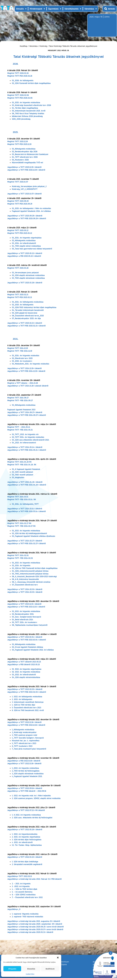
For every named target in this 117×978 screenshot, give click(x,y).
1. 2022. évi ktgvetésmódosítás (24, 834)
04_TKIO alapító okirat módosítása (26, 246)
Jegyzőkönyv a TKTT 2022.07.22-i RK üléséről (26, 810)
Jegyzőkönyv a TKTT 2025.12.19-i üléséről (24, 167)
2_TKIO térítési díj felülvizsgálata (25, 771)
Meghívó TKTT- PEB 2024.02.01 (20, 558)
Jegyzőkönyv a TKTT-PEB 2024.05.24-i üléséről (26, 450)
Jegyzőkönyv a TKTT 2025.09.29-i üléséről (24, 215)
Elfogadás (12, 969)
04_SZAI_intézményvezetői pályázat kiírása (30, 571)
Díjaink (64, 964)
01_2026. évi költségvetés (22, 80)
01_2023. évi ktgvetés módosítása (26, 530)
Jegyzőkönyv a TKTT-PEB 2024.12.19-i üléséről (26, 371)
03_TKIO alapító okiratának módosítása (28, 278)
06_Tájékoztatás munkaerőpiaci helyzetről (29, 625)
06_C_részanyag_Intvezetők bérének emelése (31, 582)
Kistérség (43, 46)
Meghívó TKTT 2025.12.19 (17, 141)
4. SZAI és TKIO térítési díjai (23, 705)
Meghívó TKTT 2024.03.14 (17, 496)
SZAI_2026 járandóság (21, 119)
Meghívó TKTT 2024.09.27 (18, 397)
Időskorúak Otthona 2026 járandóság (27, 116)
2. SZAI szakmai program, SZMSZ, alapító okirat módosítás (36, 798)
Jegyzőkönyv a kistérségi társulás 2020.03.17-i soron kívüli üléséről (35, 929)
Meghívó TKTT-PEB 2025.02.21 (19, 297)
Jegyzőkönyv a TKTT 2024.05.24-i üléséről (24, 447)
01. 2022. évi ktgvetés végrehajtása (26, 669)
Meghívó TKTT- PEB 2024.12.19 (19, 351)
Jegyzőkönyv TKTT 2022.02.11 (19, 876)
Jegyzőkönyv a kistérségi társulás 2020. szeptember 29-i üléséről (34, 924)
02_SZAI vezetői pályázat (22, 472)
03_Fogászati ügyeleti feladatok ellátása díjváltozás (33, 536)
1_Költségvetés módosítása (23, 729)
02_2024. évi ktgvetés (21, 565)
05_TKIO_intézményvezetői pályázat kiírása (30, 573)
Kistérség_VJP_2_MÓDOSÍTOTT (24, 189)
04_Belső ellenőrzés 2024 (22, 619)
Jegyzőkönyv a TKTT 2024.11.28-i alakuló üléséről (27, 385)
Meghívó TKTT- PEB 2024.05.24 (20, 429)
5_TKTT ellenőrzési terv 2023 (24, 743)
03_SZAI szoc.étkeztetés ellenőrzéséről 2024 (30, 440)
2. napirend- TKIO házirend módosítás (27, 916)
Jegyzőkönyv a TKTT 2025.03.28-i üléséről (24, 282)
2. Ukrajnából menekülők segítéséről (27, 864)
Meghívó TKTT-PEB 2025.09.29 (19, 203)
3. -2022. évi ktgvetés (21, 886)
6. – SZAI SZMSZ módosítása (24, 894)
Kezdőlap (24, 46)
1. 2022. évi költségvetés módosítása (27, 696)
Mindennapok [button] (36, 8)
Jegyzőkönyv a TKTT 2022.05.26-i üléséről (24, 829)
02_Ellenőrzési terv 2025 (22, 358)
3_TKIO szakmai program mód (24, 735)
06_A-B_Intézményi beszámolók (25, 579)
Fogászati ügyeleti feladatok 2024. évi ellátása (31, 211)
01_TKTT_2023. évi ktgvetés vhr (25, 434)
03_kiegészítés (18, 477)
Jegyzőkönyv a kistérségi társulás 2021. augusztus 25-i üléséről (33, 921)
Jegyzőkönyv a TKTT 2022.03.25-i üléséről (24, 857)
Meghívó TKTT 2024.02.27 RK (19, 523)
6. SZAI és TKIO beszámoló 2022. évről (28, 710)
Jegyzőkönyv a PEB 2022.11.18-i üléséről (23, 760)
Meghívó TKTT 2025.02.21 (17, 294)
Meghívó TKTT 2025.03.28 (17, 268)
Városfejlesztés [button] (71, 8)
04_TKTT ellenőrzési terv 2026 (25, 157)
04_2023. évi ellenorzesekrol (24, 442)
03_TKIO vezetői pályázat (22, 474)
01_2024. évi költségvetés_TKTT (25, 504)
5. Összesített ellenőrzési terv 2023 (26, 707)
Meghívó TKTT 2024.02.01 (18, 555)
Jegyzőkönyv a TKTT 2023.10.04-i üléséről (24, 637)
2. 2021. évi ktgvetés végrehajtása (26, 837)
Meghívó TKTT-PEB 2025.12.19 (19, 144)
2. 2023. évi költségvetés (22, 699)
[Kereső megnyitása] (109, 9)
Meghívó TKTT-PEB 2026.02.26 (19, 76)
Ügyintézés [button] (53, 8)
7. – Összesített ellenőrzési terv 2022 (27, 897)
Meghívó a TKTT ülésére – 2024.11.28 (22, 383)
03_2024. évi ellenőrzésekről (24, 243)
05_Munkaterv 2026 (20, 159)
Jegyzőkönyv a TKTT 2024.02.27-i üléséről (24, 540)
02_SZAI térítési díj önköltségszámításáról (29, 533)
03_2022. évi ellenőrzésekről (24, 674)
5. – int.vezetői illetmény (22, 892)
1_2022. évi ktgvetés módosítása (25, 768)
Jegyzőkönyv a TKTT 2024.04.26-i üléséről (24, 482)
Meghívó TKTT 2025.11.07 (17, 181)
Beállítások (50, 969)
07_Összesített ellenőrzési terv (25, 584)
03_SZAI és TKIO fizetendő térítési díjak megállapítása (34, 568)
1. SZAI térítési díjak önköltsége (25, 861)
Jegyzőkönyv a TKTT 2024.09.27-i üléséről (24, 412)
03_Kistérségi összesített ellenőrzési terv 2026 (31, 105)
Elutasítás (31, 969)
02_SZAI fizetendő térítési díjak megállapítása (31, 83)
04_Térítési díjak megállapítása (25, 108)
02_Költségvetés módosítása (24, 240)
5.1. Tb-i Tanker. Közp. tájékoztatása (27, 845)
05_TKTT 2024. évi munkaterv (24, 622)
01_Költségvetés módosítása (23, 148)
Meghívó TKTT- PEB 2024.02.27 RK (21, 526)
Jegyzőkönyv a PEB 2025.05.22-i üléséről (24, 256)
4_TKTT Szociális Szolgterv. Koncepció (28, 738)
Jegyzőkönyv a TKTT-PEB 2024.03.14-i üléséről (26, 511)
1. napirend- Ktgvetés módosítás (25, 914)
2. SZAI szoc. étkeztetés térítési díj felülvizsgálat (32, 817)
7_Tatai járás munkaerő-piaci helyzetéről (29, 749)
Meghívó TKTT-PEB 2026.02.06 (19, 98)
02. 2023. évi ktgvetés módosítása (26, 672)
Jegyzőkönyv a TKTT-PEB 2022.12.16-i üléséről (26, 725)
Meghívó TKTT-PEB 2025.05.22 (19, 233)
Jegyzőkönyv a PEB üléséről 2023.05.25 (23, 664)
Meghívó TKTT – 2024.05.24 (18, 427)
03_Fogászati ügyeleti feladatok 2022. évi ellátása (33, 650)
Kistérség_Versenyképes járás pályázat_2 (29, 186)
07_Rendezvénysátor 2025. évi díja (26, 318)
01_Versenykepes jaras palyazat (25, 272)
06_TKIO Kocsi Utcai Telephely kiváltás (28, 113)
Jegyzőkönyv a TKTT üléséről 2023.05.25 (24, 661)
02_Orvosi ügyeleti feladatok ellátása (27, 647)
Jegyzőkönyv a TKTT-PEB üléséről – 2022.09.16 (26, 791)
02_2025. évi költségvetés (22, 304)
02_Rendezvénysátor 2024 (23, 614)
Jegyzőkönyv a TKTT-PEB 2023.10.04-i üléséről (26, 639)
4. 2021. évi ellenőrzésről (22, 842)
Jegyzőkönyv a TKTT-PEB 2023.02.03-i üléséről (26, 692)
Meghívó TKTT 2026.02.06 (18, 95)
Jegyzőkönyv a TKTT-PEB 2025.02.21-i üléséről (26, 325)
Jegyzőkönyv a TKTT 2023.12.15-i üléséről (24, 604)
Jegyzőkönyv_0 (13, 909)
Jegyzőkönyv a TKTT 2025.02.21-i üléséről (24, 323)
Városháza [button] (89, 8)
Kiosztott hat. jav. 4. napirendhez (25, 740)
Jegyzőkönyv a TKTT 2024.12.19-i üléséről (24, 368)
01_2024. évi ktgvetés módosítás (25, 355)
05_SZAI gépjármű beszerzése (24, 313)
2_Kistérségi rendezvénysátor (24, 732)
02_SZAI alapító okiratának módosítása (28, 275)
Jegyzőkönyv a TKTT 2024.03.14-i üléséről (24, 508)
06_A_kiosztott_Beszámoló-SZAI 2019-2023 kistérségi (34, 576)
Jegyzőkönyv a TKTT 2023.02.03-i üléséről (24, 689)
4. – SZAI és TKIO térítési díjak (24, 889)
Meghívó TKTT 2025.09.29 (18, 201)
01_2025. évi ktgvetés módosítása (26, 102)
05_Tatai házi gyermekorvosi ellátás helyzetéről (32, 248)
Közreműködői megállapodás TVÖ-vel (27, 162)
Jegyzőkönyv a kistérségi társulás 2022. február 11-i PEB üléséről (34, 879)
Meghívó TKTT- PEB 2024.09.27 (20, 400)
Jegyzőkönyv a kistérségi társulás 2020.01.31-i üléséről (30, 932)
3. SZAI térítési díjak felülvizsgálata (26, 839)
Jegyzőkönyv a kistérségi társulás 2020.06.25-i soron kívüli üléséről (35, 926)
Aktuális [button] (20, 8)
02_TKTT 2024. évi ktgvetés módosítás (28, 437)
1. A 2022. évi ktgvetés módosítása (26, 815)
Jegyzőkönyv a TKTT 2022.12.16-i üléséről (24, 722)
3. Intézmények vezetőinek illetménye (28, 702)
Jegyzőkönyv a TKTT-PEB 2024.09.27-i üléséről (26, 415)
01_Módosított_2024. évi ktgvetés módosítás (30, 363)
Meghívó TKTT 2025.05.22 (17, 230)
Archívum (65, 961)
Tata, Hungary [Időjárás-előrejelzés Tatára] (102, 26)
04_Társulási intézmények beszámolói (28, 310)
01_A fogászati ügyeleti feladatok (26, 469)
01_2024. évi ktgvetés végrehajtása (26, 237)
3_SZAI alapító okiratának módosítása (28, 773)
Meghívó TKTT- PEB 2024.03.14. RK (21, 499)
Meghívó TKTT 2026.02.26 (18, 73)
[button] (58, 957)
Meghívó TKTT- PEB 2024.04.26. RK (21, 464)
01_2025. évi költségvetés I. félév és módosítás (31, 208)
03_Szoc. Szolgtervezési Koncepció (26, 617)
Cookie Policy (30, 974)
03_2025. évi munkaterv (22, 361)
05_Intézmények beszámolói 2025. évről (28, 110)
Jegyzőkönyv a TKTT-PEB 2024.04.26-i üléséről (26, 484)
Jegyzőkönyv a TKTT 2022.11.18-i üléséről (24, 763)
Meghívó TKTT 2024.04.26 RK (19, 462)
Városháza (33, 46)
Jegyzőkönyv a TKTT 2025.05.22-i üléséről (24, 253)
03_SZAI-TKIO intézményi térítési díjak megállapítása (34, 307)
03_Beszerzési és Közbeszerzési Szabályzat (30, 154)
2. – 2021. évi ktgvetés (21, 883)
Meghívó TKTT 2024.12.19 (17, 348)
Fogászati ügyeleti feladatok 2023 (21, 409)
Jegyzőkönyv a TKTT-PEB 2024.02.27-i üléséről (26, 543)
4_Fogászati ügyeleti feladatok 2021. (27, 776)
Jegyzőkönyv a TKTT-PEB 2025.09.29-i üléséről (26, 218)
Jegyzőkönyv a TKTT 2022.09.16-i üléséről (24, 788)
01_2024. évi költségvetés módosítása (27, 302)
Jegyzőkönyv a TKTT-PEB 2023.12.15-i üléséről (26, 606)
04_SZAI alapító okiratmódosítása (26, 677)
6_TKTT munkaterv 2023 (22, 746)
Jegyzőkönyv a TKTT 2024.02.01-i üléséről (24, 589)
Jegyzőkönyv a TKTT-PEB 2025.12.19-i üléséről (26, 170)
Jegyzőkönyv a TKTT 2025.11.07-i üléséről (24, 193)
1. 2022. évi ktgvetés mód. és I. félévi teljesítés (31, 795)
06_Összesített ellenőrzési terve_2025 (28, 315)
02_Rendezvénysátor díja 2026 (24, 151)
